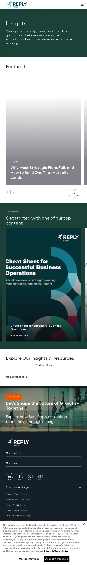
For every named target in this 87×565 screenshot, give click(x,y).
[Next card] (77, 192)
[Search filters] (43, 366)
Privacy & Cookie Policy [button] (16, 494)
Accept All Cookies (56, 559)
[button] (14, 397)
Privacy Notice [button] (18, 500)
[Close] (84, 524)
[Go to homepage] (16, 4)
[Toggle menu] (82, 4)
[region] (43, 543)
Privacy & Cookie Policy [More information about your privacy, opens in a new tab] (56, 551)
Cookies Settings (29, 559)
